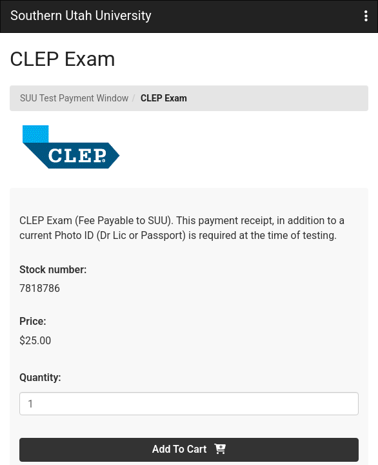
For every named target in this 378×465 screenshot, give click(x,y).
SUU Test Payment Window (74, 98)
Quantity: (40, 377)
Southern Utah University (81, 15)
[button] (366, 16)
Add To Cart (189, 449)
